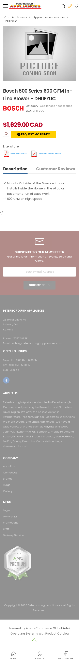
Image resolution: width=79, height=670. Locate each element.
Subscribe (37, 285)
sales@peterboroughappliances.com (37, 343)
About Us (9, 466)
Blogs (6, 485)
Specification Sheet (18, 154)
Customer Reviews (55, 169)
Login (6, 510)
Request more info (35, 134)
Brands (7, 479)
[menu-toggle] (5, 6)
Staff (6, 529)
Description (15, 169)
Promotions (10, 523)
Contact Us (10, 472)
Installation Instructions (49, 154)
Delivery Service (13, 535)
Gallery (7, 491)
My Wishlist (10, 516)
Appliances (20, 17)
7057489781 (20, 338)
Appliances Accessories (49, 17)
